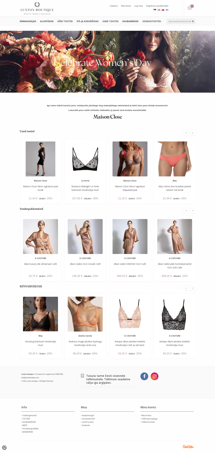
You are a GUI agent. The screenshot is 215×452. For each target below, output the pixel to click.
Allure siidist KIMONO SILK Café (130, 263)
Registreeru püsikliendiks (157, 6)
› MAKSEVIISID (27, 432)
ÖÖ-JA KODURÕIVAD (88, 21)
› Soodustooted (88, 418)
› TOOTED (25, 418)
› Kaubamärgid (87, 415)
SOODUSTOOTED (151, 21)
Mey (175, 180)
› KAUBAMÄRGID (28, 422)
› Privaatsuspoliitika (30, 428)
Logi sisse (138, 6)
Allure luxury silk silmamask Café (40, 263)
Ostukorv (114, 6)
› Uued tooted (87, 422)
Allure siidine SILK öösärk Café (85, 263)
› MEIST (24, 425)
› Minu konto (145, 415)
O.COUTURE (40, 258)
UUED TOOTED (110, 21)
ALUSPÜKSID (47, 21)
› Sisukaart (85, 425)
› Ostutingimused (29, 415)
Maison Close (40, 180)
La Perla (85, 180)
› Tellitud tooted (147, 422)
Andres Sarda (85, 335)
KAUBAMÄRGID (130, 21)
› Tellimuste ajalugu (148, 418)
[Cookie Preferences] (4, 447)
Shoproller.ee (188, 446)
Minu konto (126, 6)
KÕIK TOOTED (65, 21)
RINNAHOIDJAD (28, 21)
